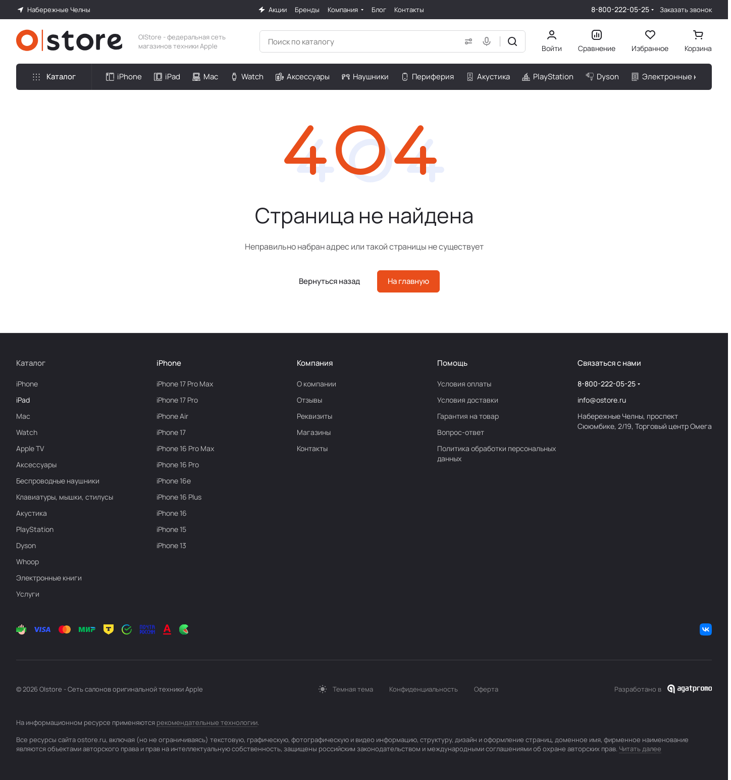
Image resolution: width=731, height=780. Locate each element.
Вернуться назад (329, 281)
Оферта (486, 689)
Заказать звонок (686, 10)
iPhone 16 (171, 513)
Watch (26, 432)
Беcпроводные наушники (57, 480)
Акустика (31, 513)
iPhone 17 (171, 432)
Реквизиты (314, 416)
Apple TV (30, 448)
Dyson (26, 545)
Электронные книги (49, 577)
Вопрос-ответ (460, 432)
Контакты (312, 448)
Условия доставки (467, 400)
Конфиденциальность (423, 689)
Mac (23, 416)
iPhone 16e (173, 480)
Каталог (30, 363)
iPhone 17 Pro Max (184, 383)
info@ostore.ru (602, 400)
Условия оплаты (464, 383)
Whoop (27, 561)
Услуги (27, 594)
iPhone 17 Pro (177, 400)
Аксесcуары (36, 464)
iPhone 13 (171, 545)
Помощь (452, 363)
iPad (23, 400)
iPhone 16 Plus (178, 497)
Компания (315, 363)
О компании (316, 383)
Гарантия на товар (468, 416)
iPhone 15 (171, 529)
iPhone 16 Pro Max (185, 448)
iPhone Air (172, 416)
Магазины (314, 432)
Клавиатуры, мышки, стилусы (64, 497)
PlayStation (35, 529)
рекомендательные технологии (206, 722)
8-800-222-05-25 (620, 9)
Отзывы (309, 400)
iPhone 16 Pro (177, 464)
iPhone (27, 383)
